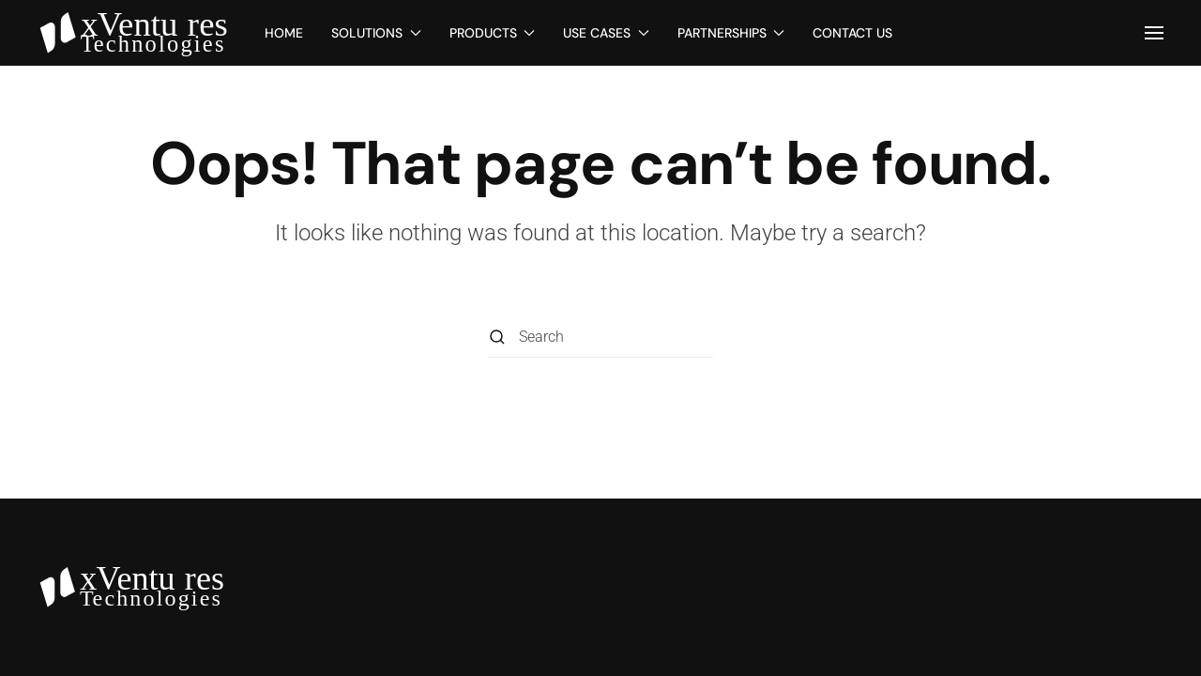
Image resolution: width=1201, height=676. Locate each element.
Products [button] (492, 32)
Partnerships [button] (731, 32)
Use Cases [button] (606, 32)
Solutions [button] (376, 32)
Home (284, 32)
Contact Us (852, 32)
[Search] (600, 336)
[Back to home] (137, 32)
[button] (1154, 32)
